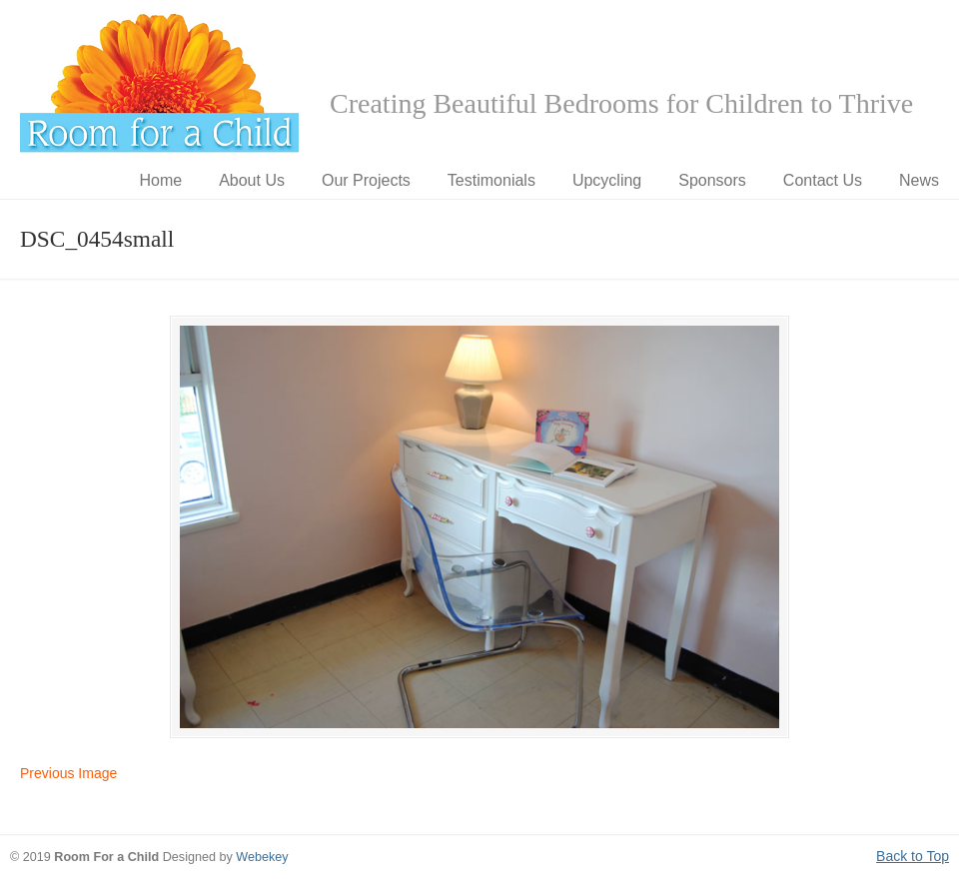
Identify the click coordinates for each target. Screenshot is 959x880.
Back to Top (912, 856)
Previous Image (68, 773)
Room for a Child (160, 81)
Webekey (262, 857)
